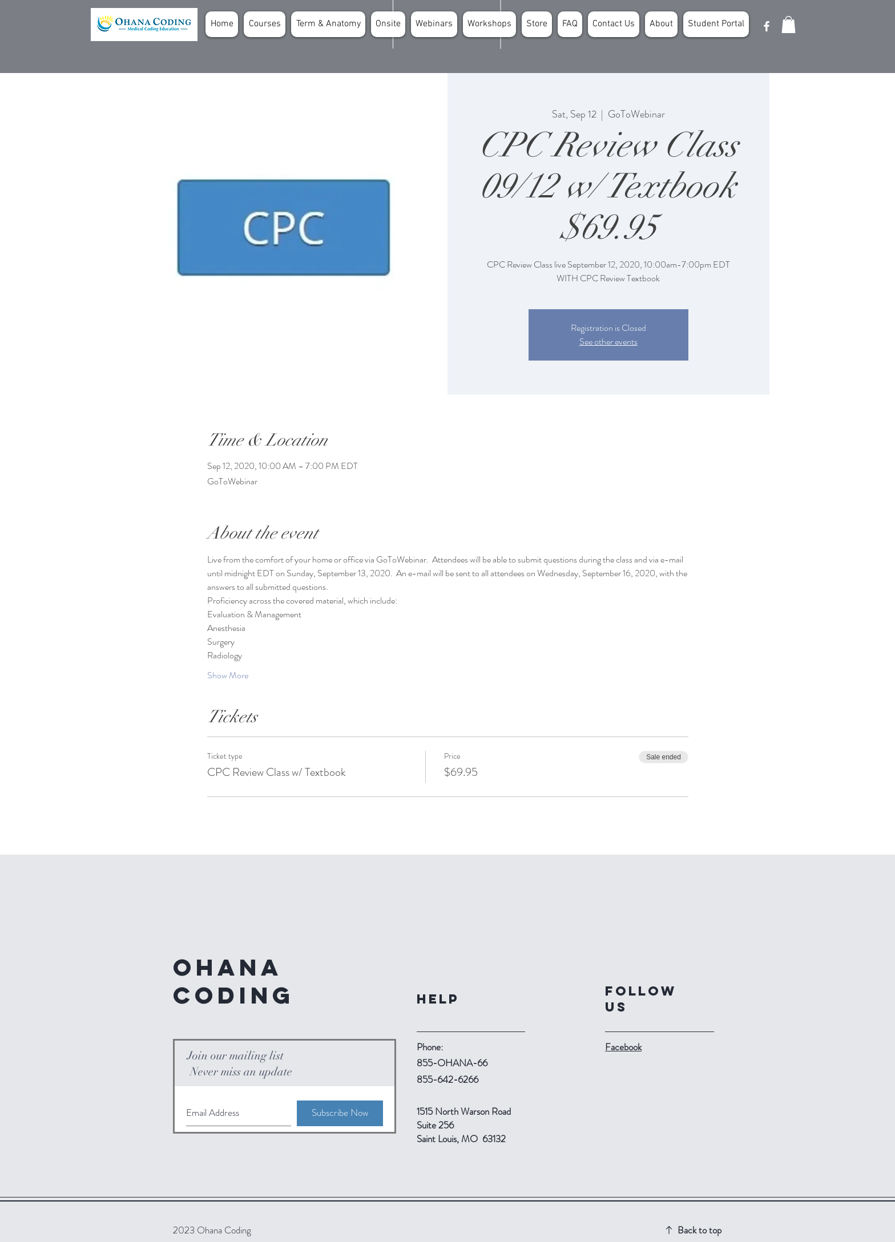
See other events (608, 341)
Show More (227, 675)
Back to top (699, 1230)
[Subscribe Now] (340, 1113)
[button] (788, 24)
